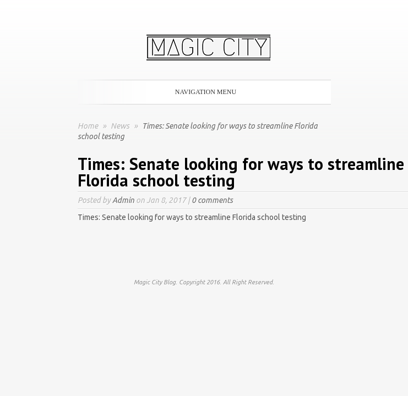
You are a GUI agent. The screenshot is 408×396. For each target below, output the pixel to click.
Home (88, 126)
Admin (123, 200)
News (121, 126)
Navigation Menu (202, 92)
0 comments (212, 200)
